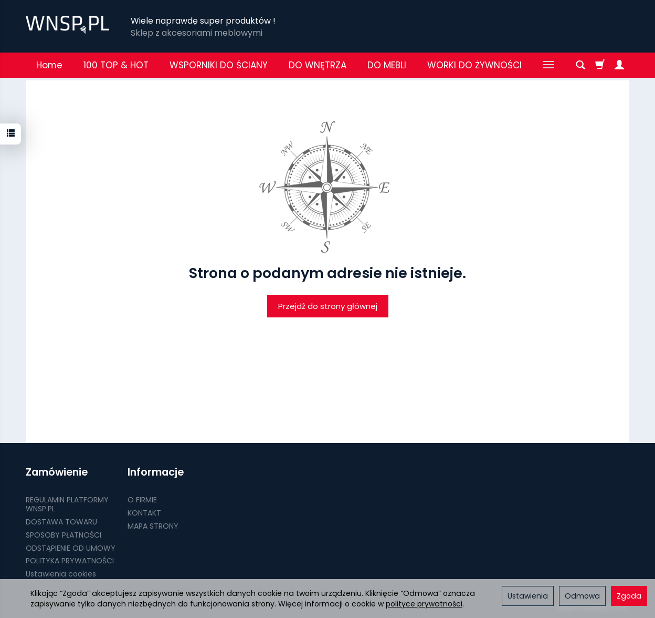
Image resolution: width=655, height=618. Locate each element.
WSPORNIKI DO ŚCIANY (219, 65)
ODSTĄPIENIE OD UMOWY (70, 548)
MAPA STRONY (153, 526)
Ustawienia (528, 596)
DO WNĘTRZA (317, 65)
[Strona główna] (67, 25)
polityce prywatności (424, 604)
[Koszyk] (600, 65)
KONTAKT (144, 513)
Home (49, 65)
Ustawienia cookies (61, 574)
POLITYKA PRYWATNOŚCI (70, 560)
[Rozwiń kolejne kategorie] (548, 65)
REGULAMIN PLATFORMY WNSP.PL (67, 504)
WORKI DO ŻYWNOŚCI (474, 65)
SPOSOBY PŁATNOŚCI (63, 535)
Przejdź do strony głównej (327, 306)
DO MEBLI (386, 65)
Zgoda (629, 596)
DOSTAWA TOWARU (61, 522)
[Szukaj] (580, 65)
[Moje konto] (619, 65)
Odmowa (582, 596)
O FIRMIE (142, 500)
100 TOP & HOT (116, 65)
